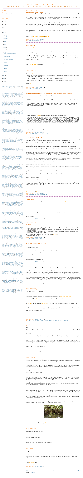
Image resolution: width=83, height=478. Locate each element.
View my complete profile (7, 15)
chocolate (7, 123)
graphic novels (17, 159)
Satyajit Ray (14, 246)
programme (6, 234)
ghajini (9, 156)
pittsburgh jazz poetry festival (14, 224)
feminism (10, 148)
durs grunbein (18, 140)
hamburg (16, 161)
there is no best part (5, 275)
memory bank (4, 203)
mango (6, 196)
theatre (21, 274)
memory (21, 202)
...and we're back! (29, 450)
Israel (17, 175)
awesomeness (31, 262)
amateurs (12, 95)
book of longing (14, 114)
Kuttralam (14, 188)
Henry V (21, 165)
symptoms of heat (9, 266)
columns (13, 124)
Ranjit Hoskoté (21, 237)
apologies (6, 101)
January (5, 52)
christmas (14, 123)
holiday (11, 167)
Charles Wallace (8, 121)
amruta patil (12, 96)
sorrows (19, 255)
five (3, 150)
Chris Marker (10, 123)
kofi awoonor (9, 187)
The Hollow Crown (4, 272)
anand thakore (17, 96)
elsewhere (19, 142)
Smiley (6, 255)
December (5, 35)
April (5, 47)
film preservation (6, 149)
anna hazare (15, 97)
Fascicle (19, 147)
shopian (3, 253)
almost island (7, 94)
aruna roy (8, 103)
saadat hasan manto (19, 244)
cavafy (10, 119)
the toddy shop (6, 274)
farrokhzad (15, 147)
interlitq (10, 174)
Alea (21, 92)
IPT (21, 174)
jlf (45, 133)
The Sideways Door (16, 273)
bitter (8, 112)
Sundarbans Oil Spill (17, 263)
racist (9, 236)
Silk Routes (7, 254)
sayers (6, 247)
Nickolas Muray (12, 211)
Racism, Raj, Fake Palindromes (32, 289)
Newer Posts (28, 470)
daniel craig (8, 131)
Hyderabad (3, 169)
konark (21, 187)
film (22, 148)
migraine (22, 203)
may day (17, 201)
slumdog (3, 255)
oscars (18, 215)
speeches (18, 256)
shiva (21, 252)
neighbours (12, 210)
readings (10, 239)
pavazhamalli (15, 221)
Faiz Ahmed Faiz (4, 147)
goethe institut (4, 158)
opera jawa (6, 215)
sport (7, 257)
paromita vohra (15, 220)
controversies (32, 320)
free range (11, 151)
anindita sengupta (5, 97)
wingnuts (21, 289)
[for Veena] (28, 224)
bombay (19, 113)
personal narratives (14, 222)
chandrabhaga (13, 120)
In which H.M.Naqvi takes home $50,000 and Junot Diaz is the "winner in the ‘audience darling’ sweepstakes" (49, 93)
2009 (4, 76)
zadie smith (10, 292)
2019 (4, 21)
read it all (20, 238)
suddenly (16, 262)
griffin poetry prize (10, 160)
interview (13, 174)
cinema (30, 238)
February (5, 50)
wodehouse (13, 290)
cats (7, 119)
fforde (13, 148)
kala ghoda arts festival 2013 (18, 183)
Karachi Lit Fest (4, 185)
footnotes (15, 150)
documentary (5, 138)
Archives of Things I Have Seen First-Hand (14, 101)
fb (7, 148)
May (5, 46)
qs (21, 235)
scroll (18, 247)
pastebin (4, 221)
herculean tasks (10, 166)
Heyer (21, 166)
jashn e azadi (15, 177)
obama (13, 213)
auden (19, 104)
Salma (11, 245)
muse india (21, 206)
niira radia (20, 211)
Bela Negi (7, 110)
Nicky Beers (16, 211)
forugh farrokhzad (19, 150)
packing (30, 194)
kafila (12, 183)
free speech (15, 151)
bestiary (14, 110)
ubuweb (12, 281)
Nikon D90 (3, 212)
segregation (21, 248)
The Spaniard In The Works (41, 5)
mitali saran (14, 204)
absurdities (12, 88)
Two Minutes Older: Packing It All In (34, 137)
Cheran (21, 121)
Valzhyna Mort (18, 283)
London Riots (11, 193)
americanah (3, 96)
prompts (13, 234)
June (5, 44)
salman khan (14, 245)
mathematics (3, 201)
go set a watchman (11, 157)
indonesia (7, 174)
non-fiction (19, 212)
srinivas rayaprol (17, 257)
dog (8, 138)
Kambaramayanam (7, 184)
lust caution (6, 194)
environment (9, 143)
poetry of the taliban (14, 228)
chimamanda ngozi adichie (10, 122)
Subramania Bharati (11, 262)
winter (4, 290)
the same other (10, 273)
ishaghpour (13, 175)
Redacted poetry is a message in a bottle (34, 12)
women (17, 290)
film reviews (11, 149)
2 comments (40, 39)
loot (14, 193)
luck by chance (21, 193)
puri (13, 235)
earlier (4, 141)
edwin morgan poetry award (18, 141)
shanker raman (4, 252)
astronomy (8, 104)
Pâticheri (7, 221)
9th (20, 86)
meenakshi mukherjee (13, 202)
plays (56, 320)
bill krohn (14, 111)
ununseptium (18, 282)
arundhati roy (12, 103)
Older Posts (79, 470)
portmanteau (21, 230)
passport (22, 220)
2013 (4, 30)
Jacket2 (6, 177)
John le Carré (16, 179)
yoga (21, 291)
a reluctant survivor (11, 87)
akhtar (17, 92)
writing (12, 291)
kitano (3, 187)
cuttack (14, 129)
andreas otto (21, 96)
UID (14, 281)
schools (13, 247)
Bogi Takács (6, 113)
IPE (19, 174)
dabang (9, 130)
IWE (35, 262)
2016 (4, 26)
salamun (8, 245)
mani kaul (13, 196)
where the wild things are (9, 289)
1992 (16, 86)
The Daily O (12, 271)
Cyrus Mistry (20, 129)
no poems (15, 212)
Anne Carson (20, 97)
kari (10, 185)
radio (11, 236)
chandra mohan (8, 120)
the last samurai (10, 272)
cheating (27, 325)
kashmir (18, 185)
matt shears (8, 201)
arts (22, 102)
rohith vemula (14, 243)
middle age (18, 203)
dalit (11, 130)
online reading (14, 214)
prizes (3, 234)
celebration (13, 119)
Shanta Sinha (9, 252)
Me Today (20, 201)
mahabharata (6, 195)
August (5, 41)
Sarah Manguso (9, 246)
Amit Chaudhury (8, 96)
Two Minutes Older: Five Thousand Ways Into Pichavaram (38, 359)
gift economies (13, 156)
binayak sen (17, 111)
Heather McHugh (14, 164)
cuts (11, 129)
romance (18, 243)
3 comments (41, 87)
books (18, 114)
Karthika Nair (14, 185)
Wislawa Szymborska (8, 290)
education (7, 141)
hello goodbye (20, 164)
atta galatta (15, 104)
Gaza (3, 155)
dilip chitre (3, 137)
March (5, 49)
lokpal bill (6, 193)
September (6, 39)
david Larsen (18, 132)
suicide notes (20, 262)
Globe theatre (6, 157)
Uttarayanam (28, 266)
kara (16, 184)
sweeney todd (4, 266)
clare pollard (21, 123)
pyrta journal (18, 235)
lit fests (17, 192)
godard (21, 157)
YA (16, 291)
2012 (4, 32)
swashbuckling (41, 238)
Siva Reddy (16, 254)
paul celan (11, 221)
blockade (17, 112)
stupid (15, 261)
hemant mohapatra (6, 165)
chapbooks (3, 121)
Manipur (21, 196)
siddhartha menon (20, 253)
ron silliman (21, 243)
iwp (11, 176)
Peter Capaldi (7, 223)
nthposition (8, 213)
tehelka (52, 133)
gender (6, 155)
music (30, 88)
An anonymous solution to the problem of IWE (36, 243)
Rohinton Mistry (9, 243)
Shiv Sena (18, 252)
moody (14, 205)
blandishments (32, 40)
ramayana (11, 237)
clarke (4, 124)
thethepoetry (10, 275)
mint (4, 204)
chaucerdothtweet (13, 121)
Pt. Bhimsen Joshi (35, 88)
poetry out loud (20, 228)
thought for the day (16, 275)
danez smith (4, 131)
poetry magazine (17, 227)
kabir (9, 183)
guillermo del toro (19, 160)
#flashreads (10, 86)
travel (37, 194)
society (12, 255)
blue (19, 112)
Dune (15, 140)
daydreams (37, 40)
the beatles (21, 270)
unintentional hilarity (8, 282)
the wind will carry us (11, 274)
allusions (3, 94)
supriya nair (9, 264)
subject (7, 262)
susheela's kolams (4, 265)
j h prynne (15, 176)
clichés (10, 124)
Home (53, 470)
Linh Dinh (7, 192)
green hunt (6, 160)
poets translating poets (12, 229)
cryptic (4, 129)
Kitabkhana (20, 186)
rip (39, 88)
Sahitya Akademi (4, 245)
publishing (10, 235)
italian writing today (4, 176)
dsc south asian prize (36, 133)
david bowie (14, 132)
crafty (3, 128)
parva (19, 220)
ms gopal (4, 206)
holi (8, 167)
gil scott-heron (20, 156)
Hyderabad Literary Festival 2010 (11, 169)
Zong (14, 292)
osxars (21, 215)
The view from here (30, 199)
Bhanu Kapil (20, 110)
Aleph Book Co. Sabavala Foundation (7, 93)
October (5, 38)
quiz (2, 236)
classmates (7, 124)
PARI (12, 220)
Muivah (7, 206)
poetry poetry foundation (5, 229)
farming (12, 147)
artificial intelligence (18, 102)
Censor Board (21, 119)
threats (21, 275)
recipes (15, 239)
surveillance (19, 264)
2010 (4, 75)
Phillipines (16, 223)
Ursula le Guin (7, 283)
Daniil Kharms (18, 131)
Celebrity (17, 119)
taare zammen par (14, 266)
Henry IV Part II (17, 165)
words (8, 291)
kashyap (21, 185)
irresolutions (4, 175)
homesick (20, 167)
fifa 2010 (19, 148)
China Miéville (17, 122)
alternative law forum (13, 94)
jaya (18, 177)
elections (11, 142)
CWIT (17, 129)
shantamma (13, 252)
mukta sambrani (11, 206)
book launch (9, 114)
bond (5, 114)
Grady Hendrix (12, 159)
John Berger (8, 179)
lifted (3, 192)
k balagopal (6, 183)
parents (9, 220)
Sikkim (4, 254)
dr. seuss (7, 140)
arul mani (4, 103)
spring (10, 257)
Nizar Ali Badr (11, 212)
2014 (4, 29)
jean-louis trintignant (8, 178)
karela (8, 185)
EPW (17, 143)
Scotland (16, 247)
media (3, 202)
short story (6, 253)
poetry (41, 40)
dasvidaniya (9, 132)
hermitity (15, 166)
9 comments (40, 193)
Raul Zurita (17, 238)
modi (21, 204)
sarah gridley (4, 246)
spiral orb (21, 256)
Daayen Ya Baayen (4, 130)
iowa (16, 174)
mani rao (17, 196)
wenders (19, 288)
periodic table (4, 222)
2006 (4, 81)
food (9, 150)
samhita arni (18, 245)
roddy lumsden (4, 243)
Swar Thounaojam (64, 320)
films (19, 149)
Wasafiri (3, 288)
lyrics (10, 194)
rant (3, 238)
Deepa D (19, 133)
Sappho (22, 245)
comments (17, 124)
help (2, 165)
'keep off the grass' (5, 86)
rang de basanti (15, 237)
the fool (17, 271)
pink (7, 224)
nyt (10, 213)
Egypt (3, 142)
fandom (9, 147)
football (12, 150)
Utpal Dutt (12, 283)
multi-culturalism (16, 206)
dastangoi (6, 132)
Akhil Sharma (13, 92)
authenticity (7, 105)
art (14, 102)
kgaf (10, 186)
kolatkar (13, 187)
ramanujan (7, 237)
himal (3, 167)
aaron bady (20, 87)
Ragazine (15, 236)
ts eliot (4, 280)
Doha (11, 138)
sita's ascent (12, 254)
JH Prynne (17, 178)
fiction (16, 148)
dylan (22, 140)
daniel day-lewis (13, 131)
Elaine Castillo (7, 142)
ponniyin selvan (35, 238)
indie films (3, 174)
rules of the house (8, 244)
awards (30, 133)
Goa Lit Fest (16, 157)
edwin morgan (12, 141)
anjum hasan (10, 97)
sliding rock (20, 254)
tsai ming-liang (8, 280)
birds (21, 111)
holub (14, 167)
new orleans (6, 211)
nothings (4, 213)
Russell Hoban (13, 244)
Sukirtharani (3, 263)
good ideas (18, 158)
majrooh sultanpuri (17, 195)
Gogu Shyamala (14, 158)
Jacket (3, 177)
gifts (16, 156)
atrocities (12, 104)
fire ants (22, 149)
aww (18, 105)
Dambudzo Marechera (20, 130)
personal (34, 194)
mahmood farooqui (11, 195)
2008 (4, 78)
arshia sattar (11, 102)
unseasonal (14, 282)
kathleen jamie (4, 186)
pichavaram (3, 224)
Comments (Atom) (33, 472)
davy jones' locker (7, 133)
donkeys (19, 139)
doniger (15, 139)
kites (5, 187)
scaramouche (9, 247)
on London (10, 214)
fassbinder (4, 148)
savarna (18, 246)
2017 (4, 24)
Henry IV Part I (12, 165)
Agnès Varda (3, 92)
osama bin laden (14, 215)
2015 (4, 27)
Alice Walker (20, 93)
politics (17, 229)
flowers (6, 150)
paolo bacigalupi (5, 220)
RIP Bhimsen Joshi (30, 72)
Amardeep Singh (7, 95)
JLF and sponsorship (30, 45)
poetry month (7, 228)
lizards (3, 193)
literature (21, 192)
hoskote (9, 168)
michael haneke (13, 203)
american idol (20, 95)
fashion (22, 147)
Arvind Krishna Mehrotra (18, 103)
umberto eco (17, 281)
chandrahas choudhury (19, 120)
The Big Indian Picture (6, 271)
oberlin (16, 213)
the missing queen (15, 272)
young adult (7, 292)
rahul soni (18, 236)
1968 (13, 86)
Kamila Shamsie (13, 184)
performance (20, 221)
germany (6, 156)
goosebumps (7, 159)
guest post (15, 160)
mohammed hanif (4, 205)
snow (9, 255)
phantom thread (12, 223)
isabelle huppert (9, 175)
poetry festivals (12, 227)
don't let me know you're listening (9, 139)
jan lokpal (9, 177)
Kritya (6, 188)
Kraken (3, 188)
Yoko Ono (3, 292)
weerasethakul (15, 288)
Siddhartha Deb (15, 253)
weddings (11, 288)
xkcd (14, 291)
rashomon (13, 238)
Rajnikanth (3, 237)
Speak (11, 256)
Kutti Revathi (10, 188)
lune (3, 194)
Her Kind (3, 166)
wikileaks (15, 289)
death (16, 133)
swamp (9, 265)
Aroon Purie (7, 102)
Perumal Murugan (19, 222)
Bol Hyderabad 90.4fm (14, 113)
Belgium (10, 110)
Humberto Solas (16, 168)
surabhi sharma (14, 264)
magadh (18, 194)
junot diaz (48, 133)
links (10, 192)
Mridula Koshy (21, 205)
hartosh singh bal (43, 320)
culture (9, 129)
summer (12, 263)
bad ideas (10, 106)
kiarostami (13, 186)
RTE (3, 244)
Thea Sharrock (17, 274)
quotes (5, 236)
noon (22, 212)
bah (13, 106)
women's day (20, 290)
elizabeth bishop (15, 142)
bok (9, 113)
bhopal (3, 111)
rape (6, 238)
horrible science (4, 168)
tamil (21, 266)
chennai (18, 121)
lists (14, 192)
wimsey (18, 289)
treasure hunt (15, 279)
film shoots (15, 149)
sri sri (13, 257)
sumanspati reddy (8, 263)
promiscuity (10, 234)
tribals (22, 279)
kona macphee (17, 187)
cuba (6, 129)
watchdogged (7, 288)
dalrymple (37, 320)
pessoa (3, 223)
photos (19, 223)
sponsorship (4, 257)
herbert (6, 166)
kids (16, 186)
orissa (9, 215)
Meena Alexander (7, 202)
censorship (4, 120)
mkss (18, 204)
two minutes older (43, 194)
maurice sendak (12, 201)
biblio (6, 111)
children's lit (3, 122)
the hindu (20, 271)
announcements (14, 98)
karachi (20, 184)
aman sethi (18, 94)
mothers (17, 205)
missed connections (9, 204)
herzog (18, 166)
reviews (59, 320)
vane (21, 283)
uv (14, 283)
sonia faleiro (15, 255)
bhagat (16, 110)
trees (19, 279)
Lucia (17, 193)
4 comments (41, 237)
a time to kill (16, 87)
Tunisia (21, 280)
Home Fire (17, 167)
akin (19, 92)
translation (8, 279)
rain (21, 236)
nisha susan (7, 212)
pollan (21, 229)
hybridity (20, 168)
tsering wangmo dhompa (15, 280)
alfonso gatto (15, 93)
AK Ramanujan (8, 92)
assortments (4, 104)
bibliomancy (9, 111)
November (6, 36)
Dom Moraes (14, 138)
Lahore (18, 188)
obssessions (19, 213)
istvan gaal (20, 175)
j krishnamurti (20, 176)
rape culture (9, 238)
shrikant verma (11, 253)
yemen (19, 291)
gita (2, 157)
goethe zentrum (9, 158)
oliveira (7, 214)
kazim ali (8, 186)
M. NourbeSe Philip (14, 194)
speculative (14, 256)
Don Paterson (19, 138)
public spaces (6, 235)
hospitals (12, 168)
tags (18, 266)
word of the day (4, 291)
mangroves (9, 196)
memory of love (8, 203)
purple (15, 235)
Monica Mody (10, 205)
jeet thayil (14, 178)
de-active (28, 429)
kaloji (3, 184)
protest (18, 234)
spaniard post (6, 256)
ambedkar (15, 95)
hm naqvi (42, 133)
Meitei (18, 202)
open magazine (52, 320)
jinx (20, 178)
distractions (14, 137)
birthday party (4, 112)
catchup (5, 119)
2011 (4, 33)
